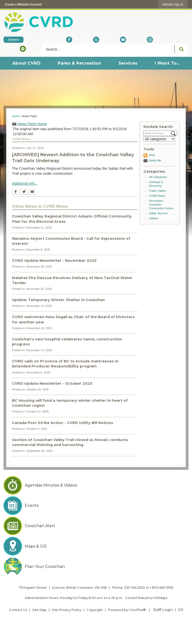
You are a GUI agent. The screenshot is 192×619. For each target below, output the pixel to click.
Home (16, 116)
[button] (23, 48)
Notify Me (155, 160)
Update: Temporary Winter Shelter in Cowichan (58, 300)
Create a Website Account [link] (23, 4)
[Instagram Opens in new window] (150, 40)
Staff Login (163, 609)
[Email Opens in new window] (32, 192)
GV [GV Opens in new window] (180, 609)
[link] (172, 4)
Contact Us (18, 610)
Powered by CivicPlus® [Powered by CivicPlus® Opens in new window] (127, 610)
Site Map (39, 610)
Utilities (153, 218)
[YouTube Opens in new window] (122, 40)
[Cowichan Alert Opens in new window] (96, 526)
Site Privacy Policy (66, 610)
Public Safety (157, 190)
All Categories (158, 176)
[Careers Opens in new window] (14, 40)
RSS (152, 155)
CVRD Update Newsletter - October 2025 (52, 383)
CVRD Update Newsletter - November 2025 (54, 260)
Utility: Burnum (158, 213)
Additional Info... (25, 183)
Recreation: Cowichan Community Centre (161, 204)
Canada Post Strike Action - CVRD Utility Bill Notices (62, 423)
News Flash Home (32, 124)
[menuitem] (26, 63)
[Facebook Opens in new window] (69, 40)
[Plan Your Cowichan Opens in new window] (96, 566)
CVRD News (157, 195)
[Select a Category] (159, 138)
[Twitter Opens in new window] (24, 192)
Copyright (94, 610)
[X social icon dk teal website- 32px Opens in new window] (96, 40)
